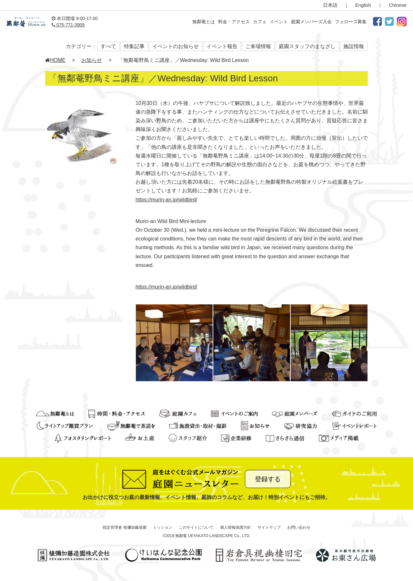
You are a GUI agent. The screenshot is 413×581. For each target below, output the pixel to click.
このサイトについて (196, 527)
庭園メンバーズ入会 (311, 21)
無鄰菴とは (203, 21)
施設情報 (353, 46)
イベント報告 (221, 46)
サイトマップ (269, 527)
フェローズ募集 (351, 21)
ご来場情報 (258, 46)
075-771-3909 (68, 24)
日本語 (330, 5)
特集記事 (134, 46)
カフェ (260, 21)
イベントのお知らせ (175, 46)
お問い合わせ (298, 527)
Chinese (398, 5)
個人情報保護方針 (235, 527)
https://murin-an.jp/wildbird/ (166, 199)
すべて (108, 46)
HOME (55, 60)
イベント (279, 21)
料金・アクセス (234, 21)
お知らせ (91, 60)
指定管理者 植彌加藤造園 (124, 527)
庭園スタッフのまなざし (307, 46)
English (363, 5)
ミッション (162, 527)
